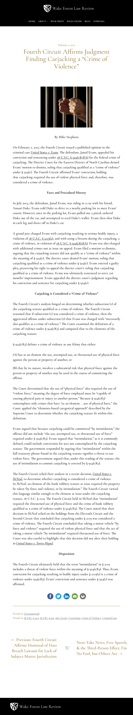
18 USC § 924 (47, 618)
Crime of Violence (91, 618)
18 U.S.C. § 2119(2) (41, 238)
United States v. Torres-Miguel (34, 543)
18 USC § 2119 (31, 618)
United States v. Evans (44, 152)
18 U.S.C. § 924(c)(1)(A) (72, 157)
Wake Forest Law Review (73, 8)
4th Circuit (61, 618)
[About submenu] (47, 21)
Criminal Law (109, 618)
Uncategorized (31, 613)
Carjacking (74, 618)
